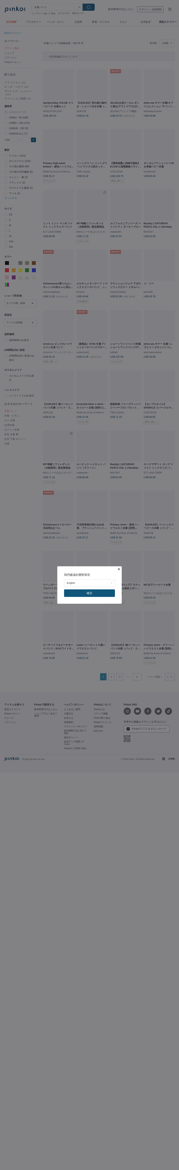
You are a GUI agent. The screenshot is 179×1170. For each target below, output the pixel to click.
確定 (89, 593)
